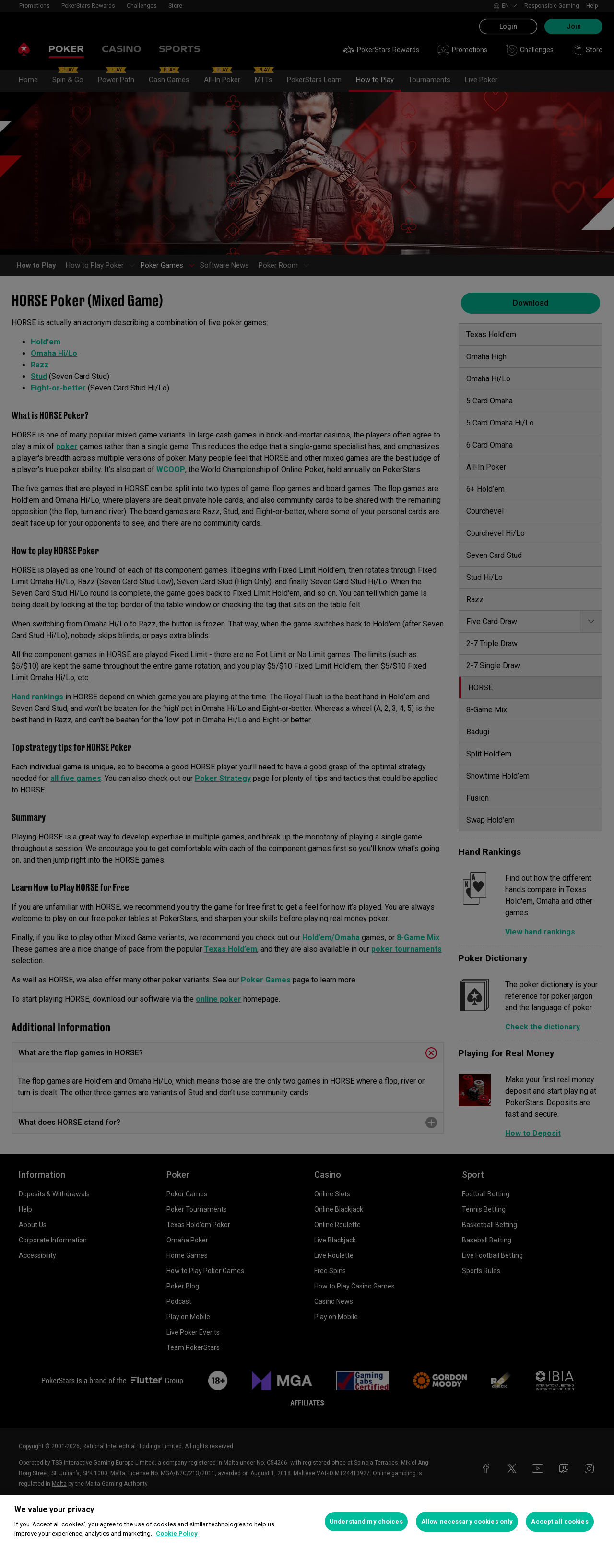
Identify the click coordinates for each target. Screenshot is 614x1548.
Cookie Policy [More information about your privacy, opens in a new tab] (177, 1533)
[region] (307, 1521)
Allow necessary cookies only (467, 1521)
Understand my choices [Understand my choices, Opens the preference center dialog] (366, 1521)
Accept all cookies (559, 1521)
